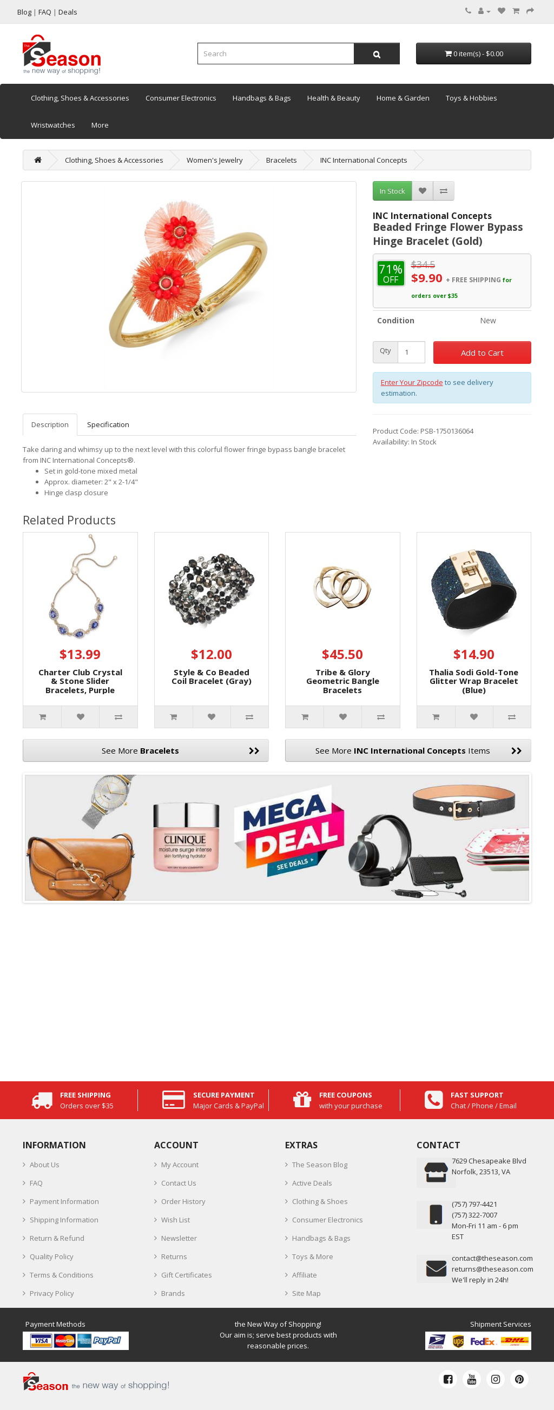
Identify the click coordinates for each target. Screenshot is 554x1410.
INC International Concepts (363, 160)
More (100, 125)
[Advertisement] (277, 989)
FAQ (36, 1183)
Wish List (175, 1220)
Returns (174, 1256)
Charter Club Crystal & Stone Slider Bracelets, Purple (80, 681)
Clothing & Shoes (320, 1201)
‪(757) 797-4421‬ (474, 1204)
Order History (183, 1201)
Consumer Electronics (181, 98)
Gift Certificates (186, 1275)
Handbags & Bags (262, 98)
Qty (385, 350)
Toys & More (312, 1256)
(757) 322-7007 (474, 1215)
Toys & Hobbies (471, 98)
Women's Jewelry (215, 160)
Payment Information (64, 1201)
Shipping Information (64, 1220)
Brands (173, 1293)
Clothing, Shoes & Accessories (80, 98)
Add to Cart (482, 352)
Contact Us (178, 1183)
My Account (180, 1164)
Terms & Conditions (62, 1275)
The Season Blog (319, 1164)
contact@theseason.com (492, 1258)
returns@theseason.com (492, 1269)
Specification (108, 424)
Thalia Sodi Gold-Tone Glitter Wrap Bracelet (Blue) (473, 681)
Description (50, 424)
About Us (45, 1164)
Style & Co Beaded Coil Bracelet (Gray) (212, 677)
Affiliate (304, 1275)
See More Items (418, 750)
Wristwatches (53, 125)
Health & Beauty (333, 98)
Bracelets (281, 160)
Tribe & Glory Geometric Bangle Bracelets (342, 681)
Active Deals (312, 1183)
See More (181, 750)
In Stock (392, 191)
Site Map (306, 1293)
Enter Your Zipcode (412, 382)
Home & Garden (403, 98)
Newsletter (179, 1238)
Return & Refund (57, 1238)
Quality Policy (52, 1256)
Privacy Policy (52, 1293)
